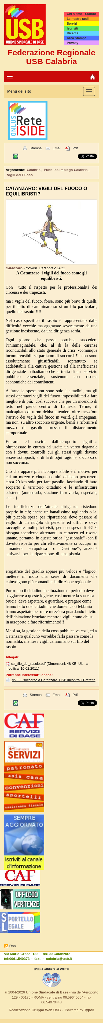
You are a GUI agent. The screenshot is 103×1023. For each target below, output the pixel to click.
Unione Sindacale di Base (47, 992)
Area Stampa (76, 38)
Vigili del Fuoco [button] (20, 175)
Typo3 (89, 1010)
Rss (12, 946)
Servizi (72, 24)
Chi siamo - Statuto (81, 14)
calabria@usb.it (59, 959)
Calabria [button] (34, 170)
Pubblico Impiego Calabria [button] (66, 170)
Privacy (72, 43)
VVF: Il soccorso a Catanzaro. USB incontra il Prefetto (53, 680)
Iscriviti (72, 28)
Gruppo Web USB (46, 1010)
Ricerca (72, 33)
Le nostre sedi (78, 19)
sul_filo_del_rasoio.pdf (29, 664)
